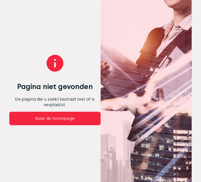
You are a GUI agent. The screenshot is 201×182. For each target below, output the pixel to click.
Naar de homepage (55, 118)
